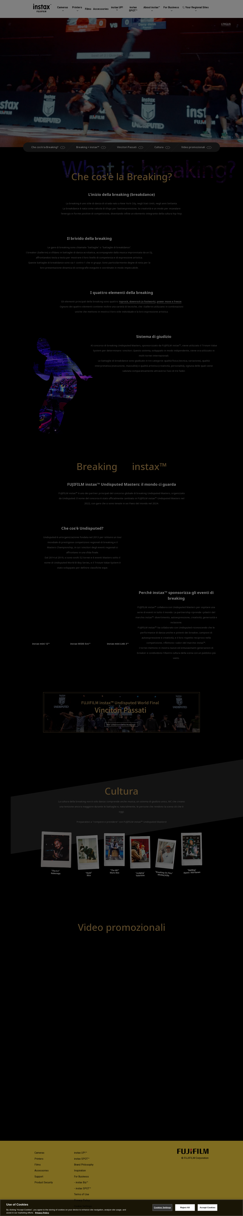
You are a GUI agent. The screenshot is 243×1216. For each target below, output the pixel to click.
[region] (121, 1207)
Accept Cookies (207, 1207)
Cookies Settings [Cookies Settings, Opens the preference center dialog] (162, 1207)
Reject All (185, 1207)
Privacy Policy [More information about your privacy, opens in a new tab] (42, 1213)
